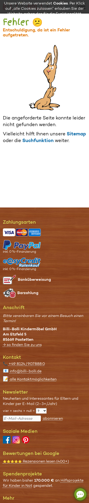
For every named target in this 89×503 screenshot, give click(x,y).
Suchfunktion (38, 140)
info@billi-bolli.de (26, 371)
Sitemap (76, 134)
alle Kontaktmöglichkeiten (33, 379)
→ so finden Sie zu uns (22, 344)
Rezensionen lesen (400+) (36, 461)
